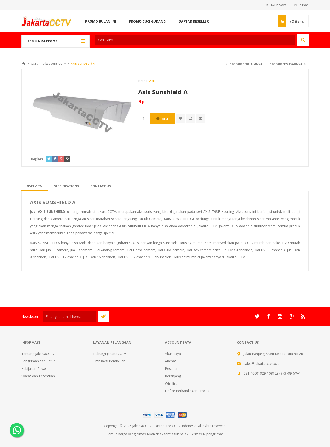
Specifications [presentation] (66, 186)
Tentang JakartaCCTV (37, 353)
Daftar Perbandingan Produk (187, 391)
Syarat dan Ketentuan (38, 376)
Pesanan (171, 368)
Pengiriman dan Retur (38, 361)
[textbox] (195, 40)
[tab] (34, 186)
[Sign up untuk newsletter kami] (69, 316)
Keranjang (173, 376)
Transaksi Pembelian (109, 361)
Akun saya (173, 353)
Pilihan (304, 5)
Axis (152, 80)
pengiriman (215, 434)
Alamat (170, 361)
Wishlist (171, 383)
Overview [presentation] (34, 186)
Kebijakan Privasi (34, 368)
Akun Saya (279, 5)
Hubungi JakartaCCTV (109, 353)
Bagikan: (37, 159)
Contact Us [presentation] (101, 186)
